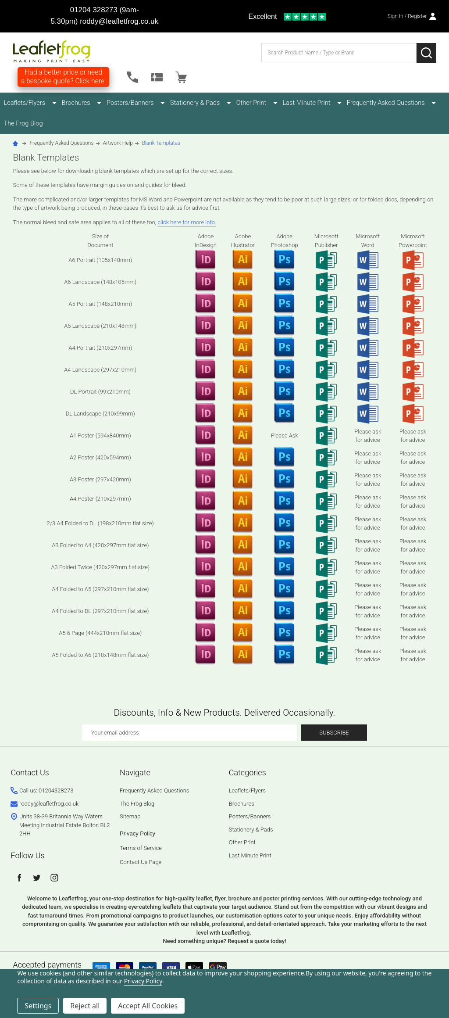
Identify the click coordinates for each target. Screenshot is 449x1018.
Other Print (234, 103)
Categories (247, 773)
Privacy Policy (137, 834)
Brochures (72, 103)
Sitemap (130, 817)
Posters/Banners (122, 103)
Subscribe (334, 733)
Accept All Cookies (148, 1006)
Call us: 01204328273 (46, 791)
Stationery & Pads (182, 103)
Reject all (85, 1006)
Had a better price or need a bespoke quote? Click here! (63, 76)
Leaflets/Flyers (25, 103)
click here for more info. (187, 222)
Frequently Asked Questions (360, 103)
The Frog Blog (23, 124)
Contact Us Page (140, 863)
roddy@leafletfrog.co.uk (119, 21)
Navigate (135, 773)
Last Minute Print (285, 103)
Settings (38, 1006)
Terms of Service (141, 849)
